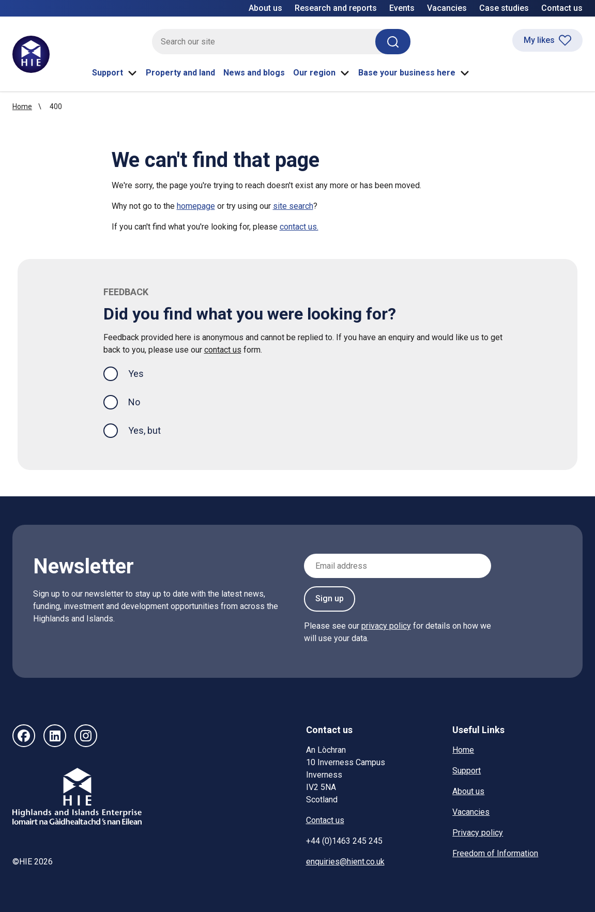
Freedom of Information (495, 853)
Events (402, 8)
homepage (196, 206)
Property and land (180, 73)
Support (115, 73)
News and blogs (254, 73)
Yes (144, 372)
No (134, 402)
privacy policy (386, 626)
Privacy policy (477, 833)
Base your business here (414, 73)
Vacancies (447, 8)
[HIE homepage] (31, 54)
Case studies (504, 8)
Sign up (329, 598)
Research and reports (336, 8)
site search (293, 206)
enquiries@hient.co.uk (345, 862)
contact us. (299, 227)
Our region (321, 73)
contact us (222, 350)
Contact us (562, 8)
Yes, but (144, 430)
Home (22, 106)
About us (265, 8)
